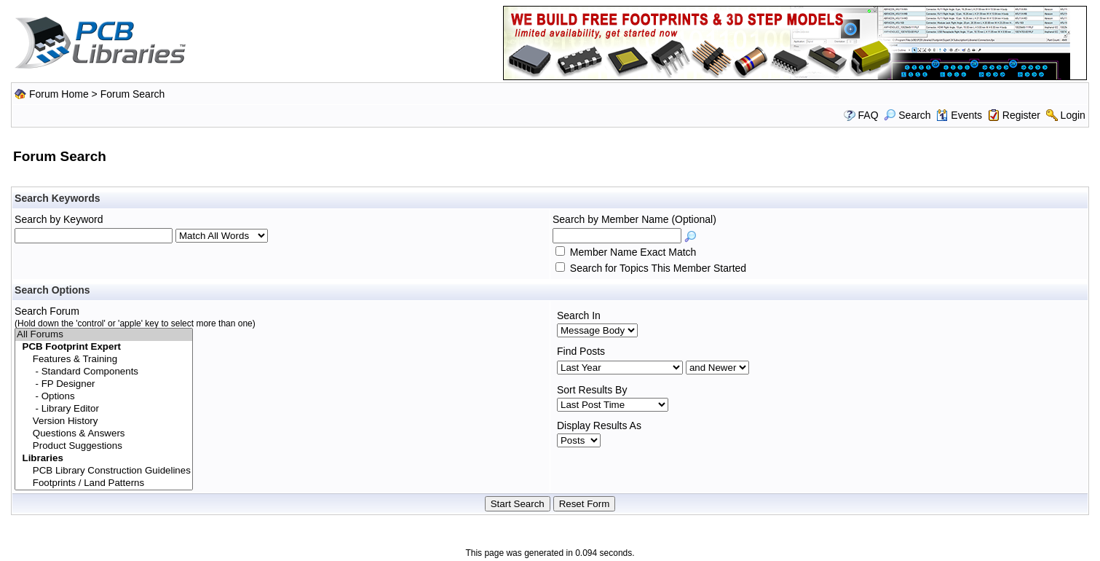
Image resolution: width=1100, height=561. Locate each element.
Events (959, 115)
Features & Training (103, 359)
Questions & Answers (103, 434)
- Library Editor (103, 409)
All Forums (103, 335)
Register (1021, 115)
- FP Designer (103, 384)
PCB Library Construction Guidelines (103, 471)
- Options (103, 397)
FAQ (868, 115)
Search (907, 115)
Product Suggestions (103, 446)
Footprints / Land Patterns (103, 483)
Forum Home (59, 94)
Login (1073, 115)
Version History (103, 421)
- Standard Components (103, 372)
